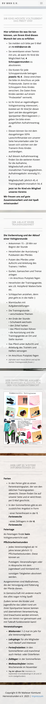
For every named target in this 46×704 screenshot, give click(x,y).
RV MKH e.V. (10, 3)
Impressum (37, 696)
